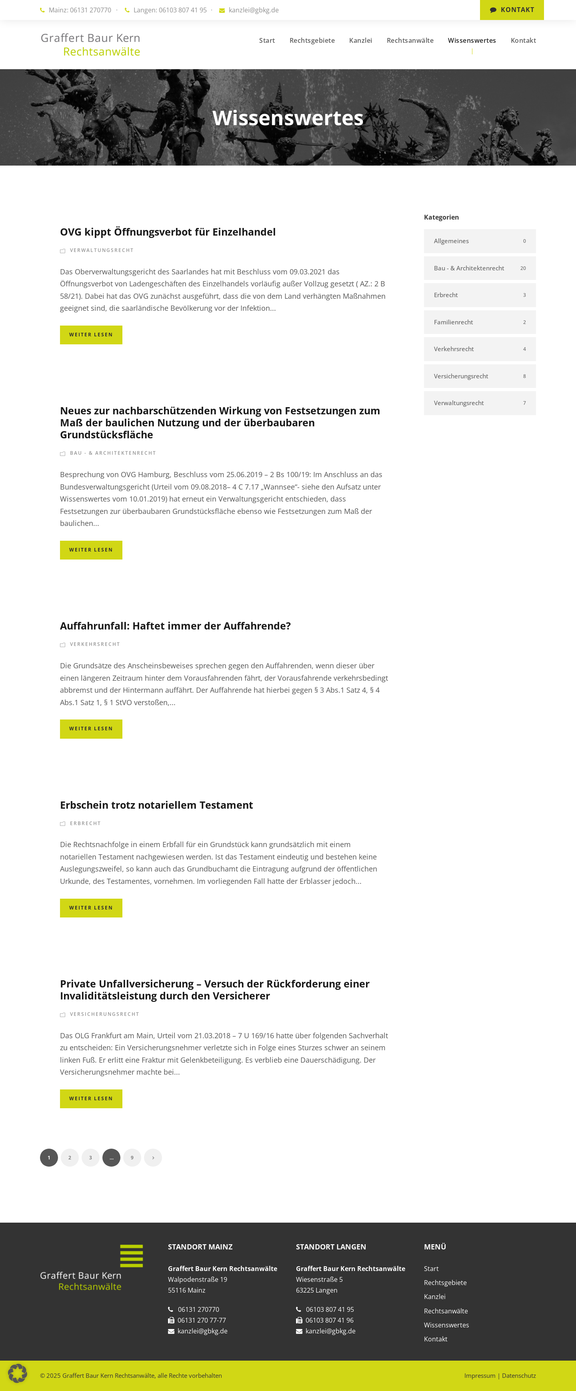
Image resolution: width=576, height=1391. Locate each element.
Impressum (480, 1375)
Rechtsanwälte (410, 40)
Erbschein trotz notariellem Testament (156, 804)
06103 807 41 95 (330, 1309)
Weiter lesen (91, 334)
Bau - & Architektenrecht (113, 453)
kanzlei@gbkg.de (254, 10)
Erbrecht (85, 823)
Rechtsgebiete (312, 40)
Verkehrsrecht (95, 644)
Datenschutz (519, 1375)
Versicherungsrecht (105, 1014)
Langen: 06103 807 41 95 (170, 10)
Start (267, 40)
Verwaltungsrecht (102, 250)
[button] (17, 1373)
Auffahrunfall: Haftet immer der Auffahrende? (175, 625)
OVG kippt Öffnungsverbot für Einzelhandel (168, 231)
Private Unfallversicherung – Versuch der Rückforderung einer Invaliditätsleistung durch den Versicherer (215, 989)
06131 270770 (198, 1309)
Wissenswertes (472, 40)
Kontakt (512, 9)
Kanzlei (360, 40)
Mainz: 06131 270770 (80, 10)
